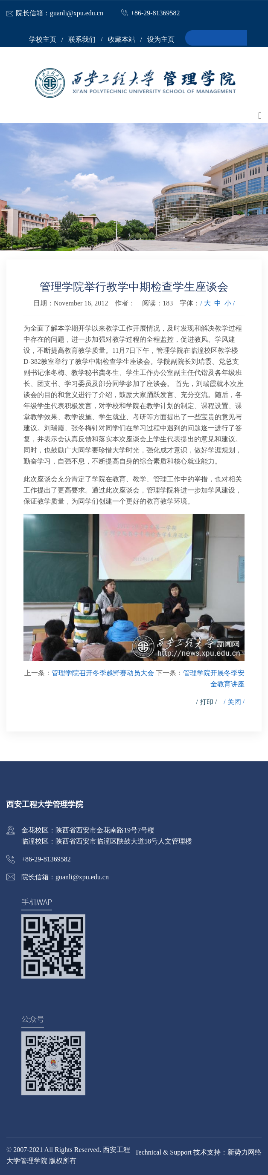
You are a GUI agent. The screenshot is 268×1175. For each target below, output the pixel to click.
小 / (229, 303)
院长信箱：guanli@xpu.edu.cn (59, 13)
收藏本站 (121, 39)
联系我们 (82, 39)
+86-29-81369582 (155, 13)
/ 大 (205, 303)
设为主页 (161, 39)
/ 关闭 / (234, 702)
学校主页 (42, 39)
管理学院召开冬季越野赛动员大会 (103, 673)
